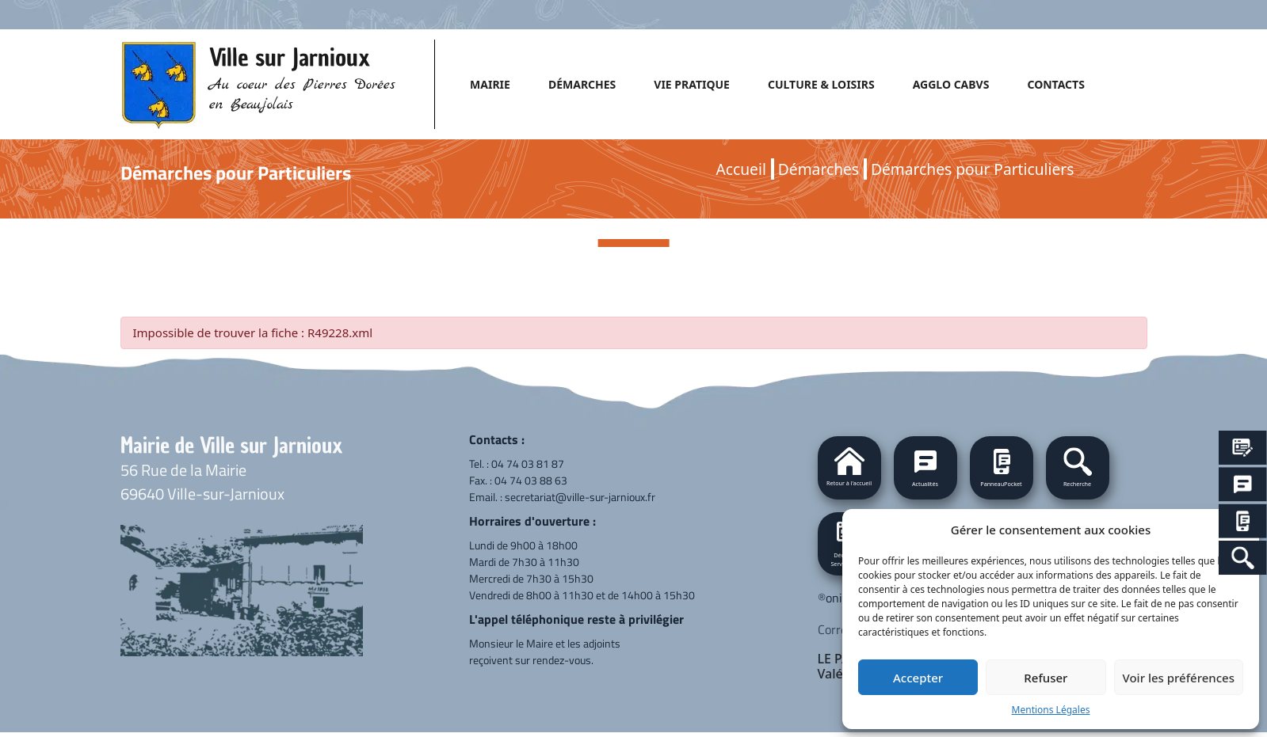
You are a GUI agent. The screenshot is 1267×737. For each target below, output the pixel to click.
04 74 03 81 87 (527, 463)
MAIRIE (490, 84)
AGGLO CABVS (951, 84)
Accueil (741, 169)
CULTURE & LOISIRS (821, 84)
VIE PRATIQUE (692, 84)
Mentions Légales (1051, 709)
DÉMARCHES (582, 84)
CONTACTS (1055, 84)
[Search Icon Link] (1243, 558)
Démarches (818, 169)
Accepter (918, 678)
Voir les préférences (1179, 678)
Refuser (1045, 678)
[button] (1077, 468)
